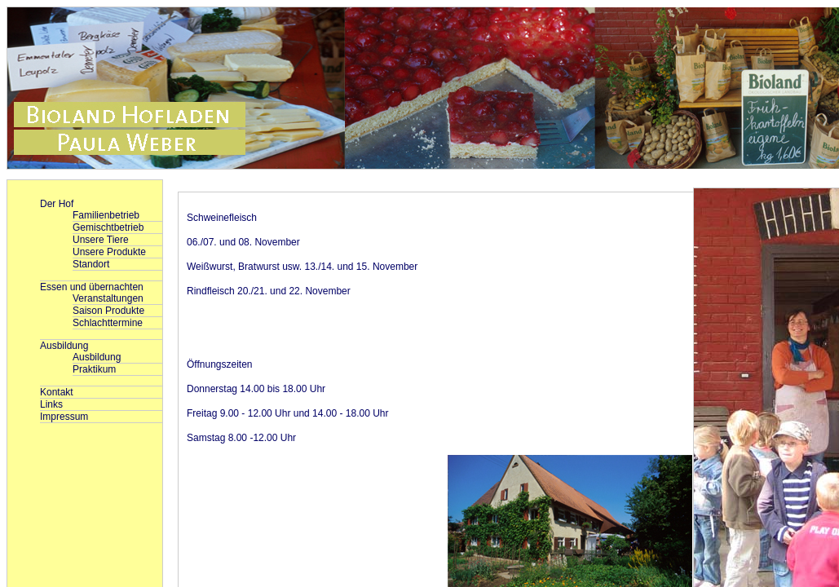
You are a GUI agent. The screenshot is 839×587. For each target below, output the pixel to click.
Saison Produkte (108, 310)
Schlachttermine (108, 323)
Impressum (64, 416)
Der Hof (56, 204)
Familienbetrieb (106, 215)
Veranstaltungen (108, 298)
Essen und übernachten (92, 287)
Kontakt (56, 392)
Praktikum (94, 369)
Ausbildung (64, 345)
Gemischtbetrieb (108, 227)
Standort (91, 264)
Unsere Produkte (109, 252)
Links (51, 404)
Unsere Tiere (101, 239)
